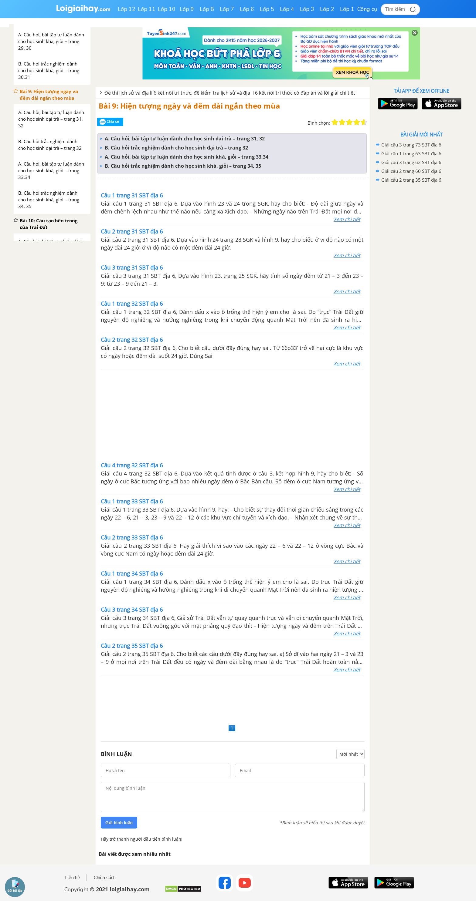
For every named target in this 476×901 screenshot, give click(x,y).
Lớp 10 (166, 9)
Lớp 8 (207, 9)
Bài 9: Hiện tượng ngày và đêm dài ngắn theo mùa (189, 106)
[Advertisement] (232, 414)
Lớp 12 (126, 9)
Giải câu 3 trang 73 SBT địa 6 (411, 145)
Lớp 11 (146, 9)
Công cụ (367, 9)
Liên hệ (72, 877)
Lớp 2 (327, 9)
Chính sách (105, 877)
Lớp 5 (267, 9)
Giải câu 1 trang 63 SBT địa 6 (411, 153)
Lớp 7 (227, 9)
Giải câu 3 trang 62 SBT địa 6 (411, 162)
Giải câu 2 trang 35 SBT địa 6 (411, 180)
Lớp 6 (247, 9)
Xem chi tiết (347, 219)
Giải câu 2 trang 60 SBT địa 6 (411, 171)
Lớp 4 (287, 9)
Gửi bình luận (119, 822)
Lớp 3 (307, 9)
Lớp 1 (347, 9)
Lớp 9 (187, 9)
